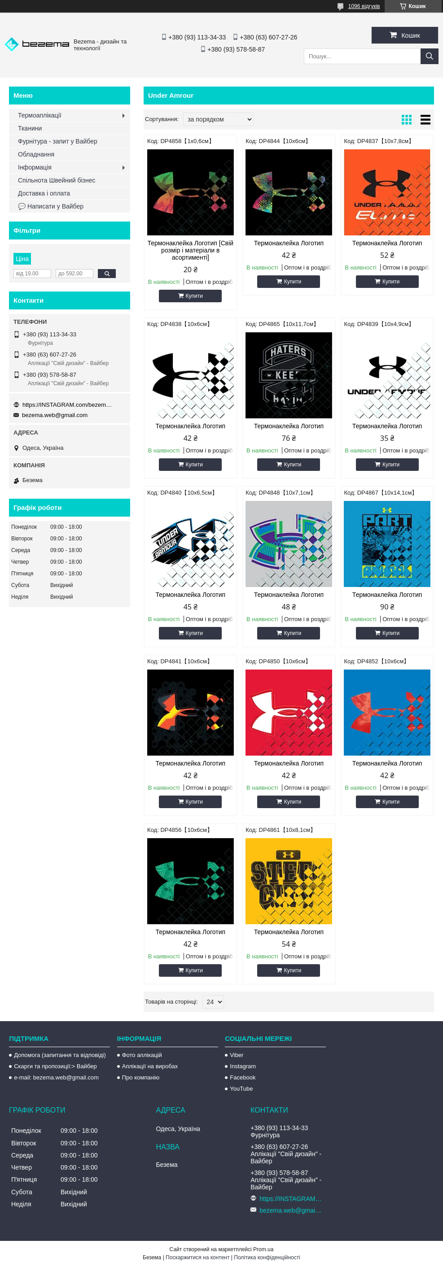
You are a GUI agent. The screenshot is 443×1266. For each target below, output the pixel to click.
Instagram (243, 1066)
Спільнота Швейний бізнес (56, 180)
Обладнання (36, 154)
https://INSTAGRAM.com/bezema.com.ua (67, 404)
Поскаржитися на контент (197, 1257)
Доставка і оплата (44, 193)
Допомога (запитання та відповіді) (60, 1055)
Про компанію (141, 1077)
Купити (194, 296)
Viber (236, 1055)
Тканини (30, 128)
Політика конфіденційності (267, 1257)
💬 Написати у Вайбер (50, 206)
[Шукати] (430, 56)
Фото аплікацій (142, 1055)
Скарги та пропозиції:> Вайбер (55, 1066)
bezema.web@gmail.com (55, 415)
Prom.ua (263, 1249)
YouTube (241, 1088)
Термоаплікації (39, 115)
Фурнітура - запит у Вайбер (57, 141)
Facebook (242, 1077)
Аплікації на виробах (150, 1066)
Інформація (35, 167)
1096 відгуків (364, 6)
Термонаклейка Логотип (289, 243)
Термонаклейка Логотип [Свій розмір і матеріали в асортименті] (190, 250)
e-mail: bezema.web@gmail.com (56, 1077)
